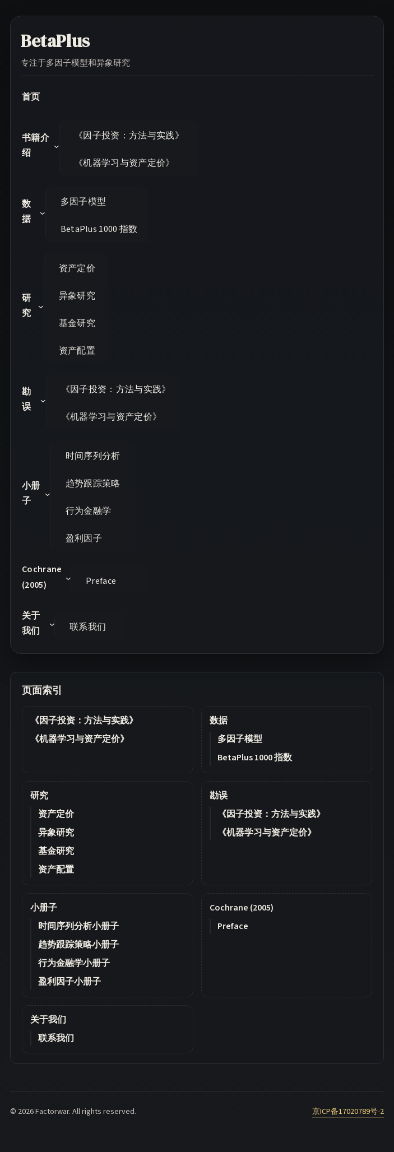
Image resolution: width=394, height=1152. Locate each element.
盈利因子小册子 (69, 982)
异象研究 (56, 832)
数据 (219, 720)
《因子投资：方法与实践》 (84, 720)
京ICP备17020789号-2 (348, 1111)
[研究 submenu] (41, 306)
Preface (232, 926)
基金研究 (56, 851)
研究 (39, 795)
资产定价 (56, 814)
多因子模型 (239, 739)
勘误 (219, 795)
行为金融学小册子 (74, 963)
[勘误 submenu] (43, 400)
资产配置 (56, 869)
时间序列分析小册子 (78, 926)
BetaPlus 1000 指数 (254, 757)
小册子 (43, 908)
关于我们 (48, 1020)
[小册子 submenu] (47, 494)
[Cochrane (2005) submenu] (68, 578)
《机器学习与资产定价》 (79, 739)
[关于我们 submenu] (52, 624)
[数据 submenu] (42, 213)
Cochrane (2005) (242, 908)
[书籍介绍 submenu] (56, 146)
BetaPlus (55, 41)
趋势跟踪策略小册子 (78, 945)
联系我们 (56, 1038)
